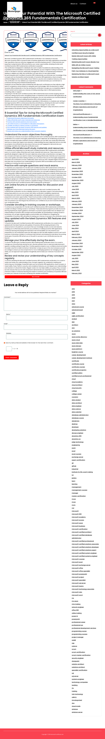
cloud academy (77, 382)
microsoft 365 (77, 514)
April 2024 (75, 231)
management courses (79, 490)
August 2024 (76, 219)
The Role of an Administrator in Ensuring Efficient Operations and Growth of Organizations (87, 107)
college (74, 391)
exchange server (77, 457)
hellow (75, 124)
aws (73, 328)
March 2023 (76, 270)
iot (73, 475)
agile (73, 313)
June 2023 (75, 261)
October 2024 (76, 213)
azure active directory (79, 337)
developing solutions (79, 430)
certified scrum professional (81, 376)
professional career (78, 622)
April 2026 (75, 159)
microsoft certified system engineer (84, 553)
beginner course (77, 352)
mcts (73, 505)
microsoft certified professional (83, 541)
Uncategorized (77, 700)
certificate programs (79, 370)
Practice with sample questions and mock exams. (22, 122)
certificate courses (78, 367)
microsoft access (78, 520)
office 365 (75, 610)
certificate (75, 361)
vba (73, 703)
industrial (75, 469)
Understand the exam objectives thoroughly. (20, 118)
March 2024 (76, 234)
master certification (79, 496)
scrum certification (78, 652)
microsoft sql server (79, 583)
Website (8, 333)
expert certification (78, 460)
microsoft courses (78, 559)
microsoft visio (77, 592)
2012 (73, 289)
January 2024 (76, 240)
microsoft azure (77, 523)
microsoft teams (78, 586)
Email (6, 324)
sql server (75, 676)
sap (73, 643)
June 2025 (75, 189)
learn (73, 481)
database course (78, 418)
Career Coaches (78, 101)
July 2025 (75, 186)
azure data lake (77, 343)
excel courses (76, 454)
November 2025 (77, 174)
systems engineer (78, 679)
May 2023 (75, 264)
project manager (78, 637)
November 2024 (77, 210)
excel (73, 451)
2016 (73, 292)
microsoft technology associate (83, 589)
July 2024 (75, 222)
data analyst (76, 400)
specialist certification (79, 670)
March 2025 (76, 198)
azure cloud (76, 340)
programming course (79, 631)
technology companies (80, 682)
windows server (77, 712)
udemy (74, 697)
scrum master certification (81, 655)
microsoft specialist (79, 580)
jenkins (74, 478)
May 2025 (75, 192)
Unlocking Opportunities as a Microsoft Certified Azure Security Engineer (85, 51)
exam (74, 448)
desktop (75, 424)
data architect (77, 403)
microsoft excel (77, 562)
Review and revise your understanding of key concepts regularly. (26, 131)
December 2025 (77, 171)
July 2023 (75, 258)
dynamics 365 (76, 436)
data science (76, 409)
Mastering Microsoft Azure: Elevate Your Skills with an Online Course (85, 63)
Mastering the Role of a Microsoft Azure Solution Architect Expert (85, 75)
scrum (74, 649)
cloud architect (77, 385)
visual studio (76, 706)
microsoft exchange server (81, 565)
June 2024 (75, 225)
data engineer (77, 406)
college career (77, 394)
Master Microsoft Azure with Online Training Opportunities (84, 57)
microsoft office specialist (81, 571)
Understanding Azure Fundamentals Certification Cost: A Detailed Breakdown (87, 118)
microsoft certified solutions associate (85, 544)
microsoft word (77, 595)
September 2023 (77, 252)
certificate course (78, 364)
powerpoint (76, 619)
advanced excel (77, 310)
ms (73, 598)
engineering (76, 445)
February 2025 (77, 201)
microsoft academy (79, 517)
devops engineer (77, 433)
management (76, 487)
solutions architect (78, 667)
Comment (7, 297)
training (74, 691)
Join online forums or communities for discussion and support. (25, 124)
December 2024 (77, 207)
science (74, 646)
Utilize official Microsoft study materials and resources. (23, 120)
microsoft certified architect (82, 532)
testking (74, 685)
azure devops (76, 346)
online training (77, 613)
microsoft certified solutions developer (85, 547)
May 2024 (75, 228)
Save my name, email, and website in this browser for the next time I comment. (29, 343)
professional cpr (77, 625)
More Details (35, 277)
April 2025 (75, 195)
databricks (75, 421)
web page (76, 91)
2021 (73, 301)
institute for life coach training (82, 472)
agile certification (78, 316)
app (73, 322)
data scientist (76, 412)
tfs (73, 688)
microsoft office (77, 568)
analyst (74, 319)
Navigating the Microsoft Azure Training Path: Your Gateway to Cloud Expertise (85, 69)
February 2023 (77, 273)
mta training (76, 604)
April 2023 (75, 267)
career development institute (82, 358)
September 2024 (77, 216)
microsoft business (78, 526)
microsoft (75, 511)
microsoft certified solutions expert (84, 550)
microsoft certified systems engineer (84, 556)
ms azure (75, 601)
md (73, 508)
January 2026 (76, 168)
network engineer (78, 607)
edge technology (78, 442)
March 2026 (76, 162)
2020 (73, 298)
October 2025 (76, 177)
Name (8, 314)
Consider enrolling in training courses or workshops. (22, 125)
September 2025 (77, 180)
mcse (74, 502)
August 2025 (76, 183)
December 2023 (77, 243)
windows (75, 709)
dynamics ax (76, 439)
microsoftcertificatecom (81, 114)
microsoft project (78, 577)
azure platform (77, 349)
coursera (75, 397)
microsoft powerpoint (79, 574)
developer (75, 427)
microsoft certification (79, 529)
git (73, 463)
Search (73, 31)
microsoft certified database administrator (82, 536)
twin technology (77, 694)
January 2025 (76, 204)
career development (79, 355)
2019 (73, 295)
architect (75, 325)
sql (73, 673)
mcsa (74, 499)
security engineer (78, 658)
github (74, 466)
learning (74, 484)
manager (75, 493)
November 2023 (77, 246)
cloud (74, 379)
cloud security (77, 388)
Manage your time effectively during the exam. (21, 129)
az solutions (76, 331)
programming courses (79, 634)
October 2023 (76, 249)
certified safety (77, 373)
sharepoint (75, 661)
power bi (75, 616)
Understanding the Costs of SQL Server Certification (86, 95)
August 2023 (76, 255)
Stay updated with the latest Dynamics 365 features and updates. (27, 127)
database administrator (80, 415)
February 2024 (77, 237)
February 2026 (77, 165)
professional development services (84, 628)
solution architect (78, 664)
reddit (74, 640)
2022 (73, 304)
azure (74, 334)
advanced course (78, 307)
